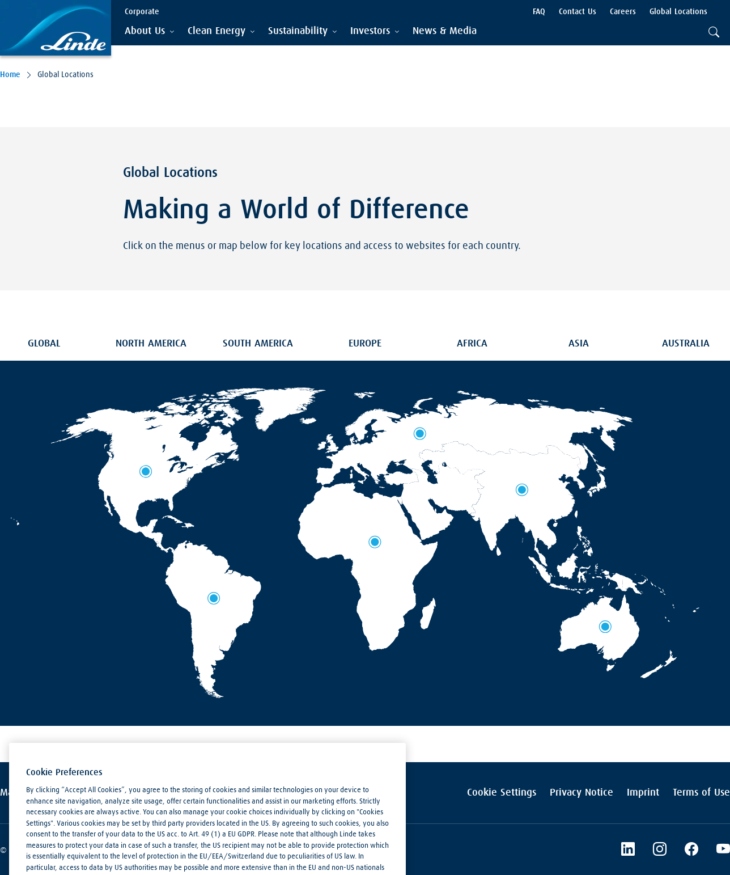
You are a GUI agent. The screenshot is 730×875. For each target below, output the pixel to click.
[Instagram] (660, 850)
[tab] (149, 31)
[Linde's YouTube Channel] (723, 850)
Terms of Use (701, 793)
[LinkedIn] (628, 850)
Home (10, 75)
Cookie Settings (501, 793)
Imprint (643, 793)
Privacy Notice (581, 793)
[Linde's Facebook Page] (691, 850)
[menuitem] (445, 31)
